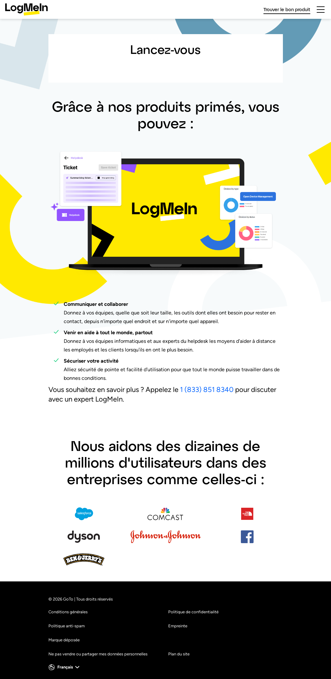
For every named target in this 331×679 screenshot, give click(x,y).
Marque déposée (64, 640)
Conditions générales (68, 611)
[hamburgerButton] (320, 9)
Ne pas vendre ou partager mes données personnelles (98, 654)
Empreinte (177, 626)
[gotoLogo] (26, 9)
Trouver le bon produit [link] (286, 9)
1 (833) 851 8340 (207, 389)
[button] (64, 667)
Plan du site (179, 654)
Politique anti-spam (66, 626)
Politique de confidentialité (193, 611)
